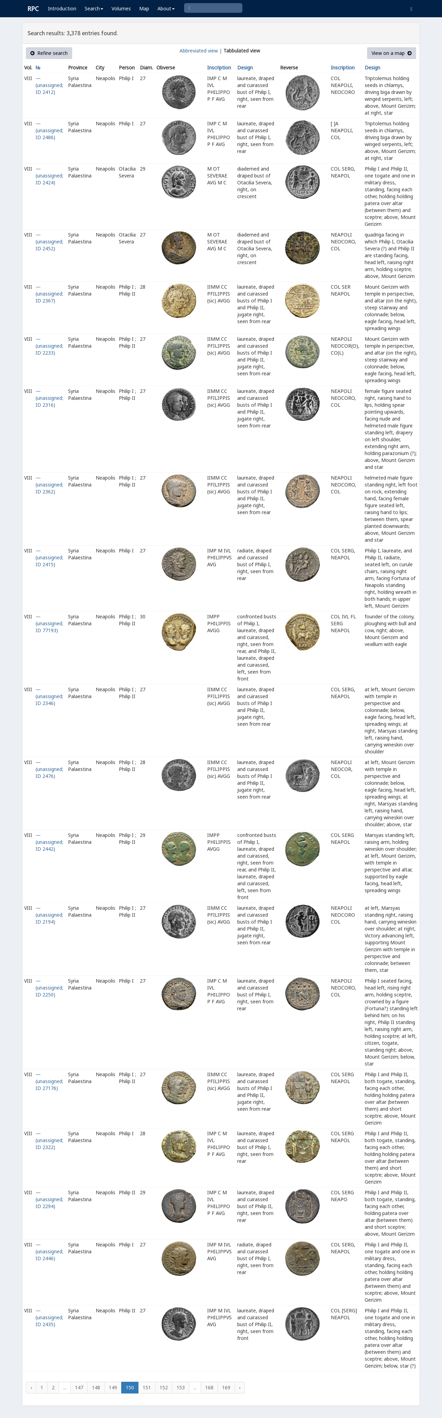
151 (147, 1387)
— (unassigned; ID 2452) (49, 241)
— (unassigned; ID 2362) (49, 484)
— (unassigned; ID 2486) (49, 130)
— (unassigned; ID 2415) (49, 557)
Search (94, 8)
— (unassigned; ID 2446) (49, 1251)
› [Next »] (239, 1387)
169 (226, 1387)
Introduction (62, 8)
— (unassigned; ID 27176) (49, 1081)
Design (245, 67)
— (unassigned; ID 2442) (49, 842)
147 (79, 1387)
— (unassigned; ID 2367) (49, 293)
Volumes (121, 8)
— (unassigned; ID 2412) (49, 85)
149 (113, 1387)
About (166, 8)
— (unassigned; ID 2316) (49, 398)
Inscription (219, 67)
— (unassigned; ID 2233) (49, 346)
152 (164, 1387)
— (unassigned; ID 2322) (49, 1140)
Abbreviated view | (201, 50)
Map (144, 8)
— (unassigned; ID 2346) (49, 696)
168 (209, 1387)
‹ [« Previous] (31, 1387)
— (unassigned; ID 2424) (49, 175)
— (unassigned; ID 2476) (49, 769)
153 (180, 1387)
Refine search (49, 53)
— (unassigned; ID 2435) (49, 1317)
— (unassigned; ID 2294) (49, 1199)
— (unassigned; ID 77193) (49, 623)
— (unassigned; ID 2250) (49, 987)
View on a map (392, 53)
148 (96, 1387)
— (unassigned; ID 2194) (49, 915)
